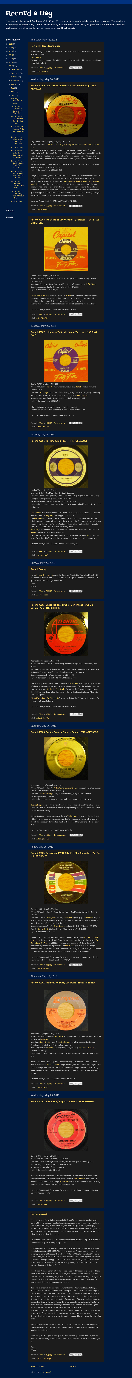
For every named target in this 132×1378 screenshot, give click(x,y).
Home (73, 1366)
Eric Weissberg (46, 794)
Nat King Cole (45, 393)
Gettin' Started (39, 1214)
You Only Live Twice (86, 1048)
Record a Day (29, 13)
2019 (11, 51)
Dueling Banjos (37, 805)
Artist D (39, 718)
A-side (68, 296)
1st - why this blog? (43, 1359)
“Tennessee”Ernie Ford (40, 296)
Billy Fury (49, 516)
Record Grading (39, 569)
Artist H (39, 968)
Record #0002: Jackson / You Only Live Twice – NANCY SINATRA (63, 983)
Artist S (39, 1087)
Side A (49, 145)
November (15, 73)
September (15, 81)
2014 (11, 59)
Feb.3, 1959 (70, 946)
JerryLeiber (59, 1037)
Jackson (50, 1048)
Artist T (39, 555)
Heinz (89, 535)
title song (38, 518)
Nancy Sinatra (45, 1042)
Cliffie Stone (91, 284)
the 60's (46, 210)
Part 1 (33, 57)
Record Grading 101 (44, 575)
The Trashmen (79, 1179)
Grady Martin (88, 918)
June (13, 92)
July (12, 88)
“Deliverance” (72, 816)
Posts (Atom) (46, 1372)
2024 (11, 48)
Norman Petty (43, 929)
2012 (11, 66)
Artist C (39, 427)
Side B (78, 145)
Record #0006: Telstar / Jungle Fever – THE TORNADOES (59, 441)
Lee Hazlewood (64, 1042)
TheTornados (36, 513)
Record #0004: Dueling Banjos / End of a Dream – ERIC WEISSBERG (64, 732)
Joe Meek (35, 530)
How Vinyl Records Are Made (45, 46)
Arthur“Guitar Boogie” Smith (65, 788)
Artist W (39, 839)
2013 (11, 62)
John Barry (45, 1039)
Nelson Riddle (82, 396)
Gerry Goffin (88, 145)
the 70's (46, 839)
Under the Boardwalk (56, 689)
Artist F (39, 318)
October (14, 77)
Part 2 (38, 57)
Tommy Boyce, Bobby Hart (64, 145)
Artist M (39, 210)
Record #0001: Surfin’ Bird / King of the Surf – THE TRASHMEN (62, 1101)
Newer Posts (37, 1366)
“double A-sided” (53, 1065)
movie (33, 533)
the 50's (45, 318)
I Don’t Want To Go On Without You (45, 698)
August (14, 84)
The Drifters (73, 684)
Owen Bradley (60, 926)
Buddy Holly (51, 918)
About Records (42, 71)
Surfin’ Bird (64, 1182)
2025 (11, 44)
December (15, 69)
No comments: (60, 68)
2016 (11, 55)
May (13, 95)
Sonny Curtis (69, 918)
